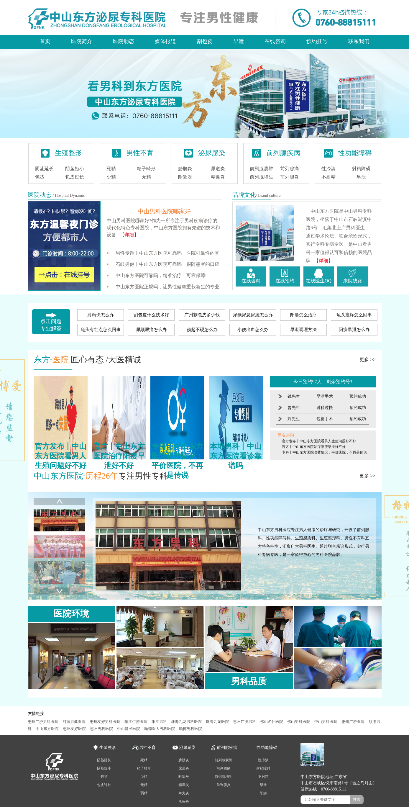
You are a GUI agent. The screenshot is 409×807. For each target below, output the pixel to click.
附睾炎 (185, 176)
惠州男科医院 (101, 728)
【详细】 (129, 234)
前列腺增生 (261, 176)
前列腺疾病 (283, 153)
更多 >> (367, 359)
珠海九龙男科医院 (186, 721)
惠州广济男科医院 (43, 721)
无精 (146, 176)
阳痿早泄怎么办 (354, 329)
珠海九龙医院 (217, 721)
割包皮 (205, 41)
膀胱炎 (185, 168)
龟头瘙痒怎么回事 (354, 314)
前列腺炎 (289, 176)
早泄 (238, 41)
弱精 (143, 793)
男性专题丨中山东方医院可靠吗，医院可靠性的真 (167, 253)
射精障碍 (361, 168)
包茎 (39, 176)
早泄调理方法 (303, 329)
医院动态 (123, 41)
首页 (45, 41)
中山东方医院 (47, 728)
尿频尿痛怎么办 (151, 329)
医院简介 (81, 41)
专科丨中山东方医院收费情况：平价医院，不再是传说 (324, 452)
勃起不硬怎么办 (202, 329)
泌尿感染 (211, 153)
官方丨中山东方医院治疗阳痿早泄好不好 (314, 447)
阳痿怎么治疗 (303, 314)
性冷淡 (328, 168)
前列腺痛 (289, 168)
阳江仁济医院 (135, 721)
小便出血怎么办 (252, 329)
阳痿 (263, 793)
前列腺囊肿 (261, 168)
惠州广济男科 (244, 721)
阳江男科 (159, 721)
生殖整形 (68, 153)
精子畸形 (146, 168)
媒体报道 (165, 41)
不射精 (328, 176)
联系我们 (358, 41)
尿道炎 (218, 168)
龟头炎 (183, 801)
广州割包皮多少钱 (202, 314)
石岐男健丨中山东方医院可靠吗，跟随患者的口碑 (167, 264)
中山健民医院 (128, 728)
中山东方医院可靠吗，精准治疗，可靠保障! (161, 275)
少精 (111, 176)
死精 (111, 168)
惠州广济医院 (352, 721)
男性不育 (140, 153)
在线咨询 (275, 41)
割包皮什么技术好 (151, 314)
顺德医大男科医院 (159, 728)
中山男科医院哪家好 (164, 211)
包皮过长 (74, 176)
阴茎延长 (44, 168)
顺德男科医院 (190, 728)
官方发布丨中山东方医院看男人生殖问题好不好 (319, 441)
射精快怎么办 (100, 314)
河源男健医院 (74, 721)
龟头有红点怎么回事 (101, 329)
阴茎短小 (74, 168)
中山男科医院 (325, 721)
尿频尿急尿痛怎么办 (253, 314)
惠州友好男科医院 (105, 721)
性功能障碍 (355, 153)
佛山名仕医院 (271, 721)
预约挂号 (317, 41)
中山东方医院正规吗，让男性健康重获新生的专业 (167, 286)
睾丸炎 (183, 793)
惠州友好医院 (74, 728)
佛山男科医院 (298, 721)
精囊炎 (218, 176)
